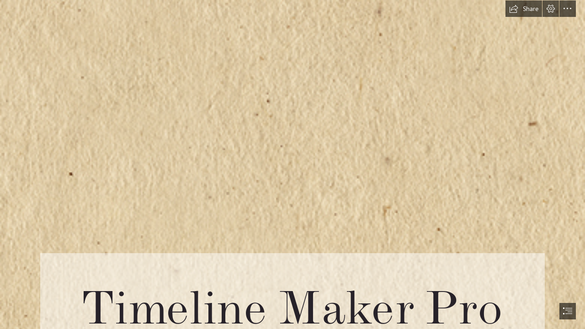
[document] (292, 164)
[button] (523, 8)
